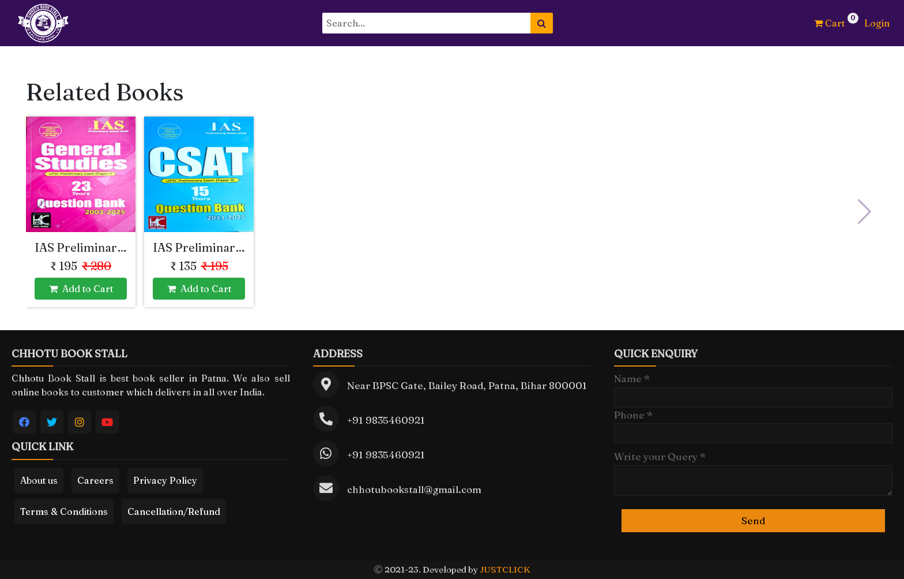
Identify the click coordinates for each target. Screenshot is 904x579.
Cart (829, 23)
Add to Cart (81, 288)
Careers (95, 480)
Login (877, 23)
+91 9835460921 (386, 420)
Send (753, 520)
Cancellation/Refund (173, 511)
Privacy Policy (165, 480)
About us (39, 480)
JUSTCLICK (505, 569)
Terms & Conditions (64, 511)
